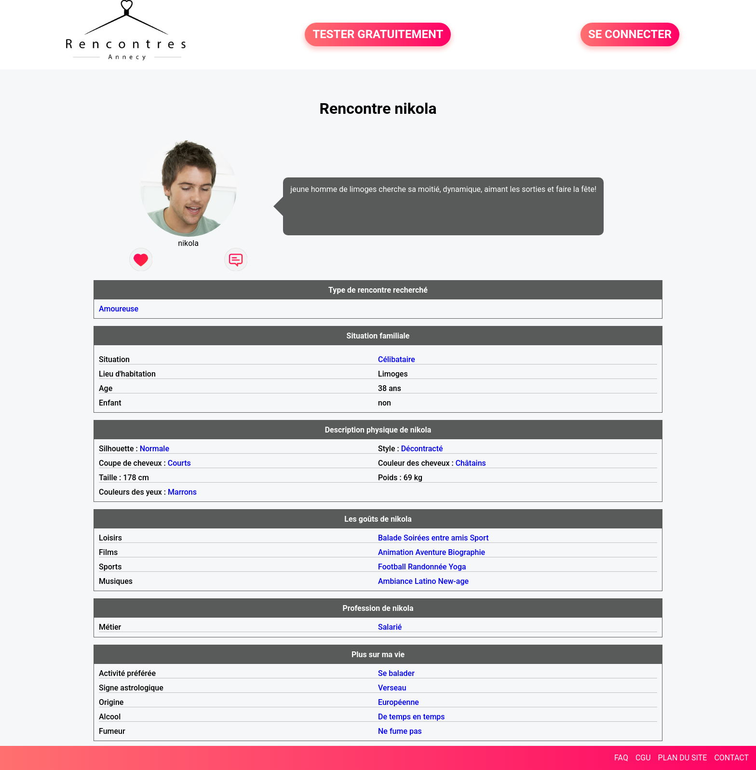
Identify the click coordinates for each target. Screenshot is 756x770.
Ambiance (395, 581)
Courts (179, 463)
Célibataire (396, 359)
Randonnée (427, 566)
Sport (479, 537)
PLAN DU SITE (682, 757)
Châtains (471, 463)
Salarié (390, 627)
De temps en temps (411, 716)
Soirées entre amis (436, 537)
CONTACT (731, 757)
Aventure (430, 552)
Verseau (392, 687)
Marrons (182, 492)
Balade (390, 537)
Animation (395, 552)
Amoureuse (118, 308)
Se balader (396, 673)
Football (392, 566)
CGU (643, 757)
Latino (425, 581)
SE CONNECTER (630, 34)
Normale (154, 448)
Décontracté (422, 448)
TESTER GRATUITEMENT (377, 34)
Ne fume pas (400, 731)
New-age (453, 581)
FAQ (621, 757)
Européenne (398, 702)
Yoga (457, 566)
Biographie (466, 552)
